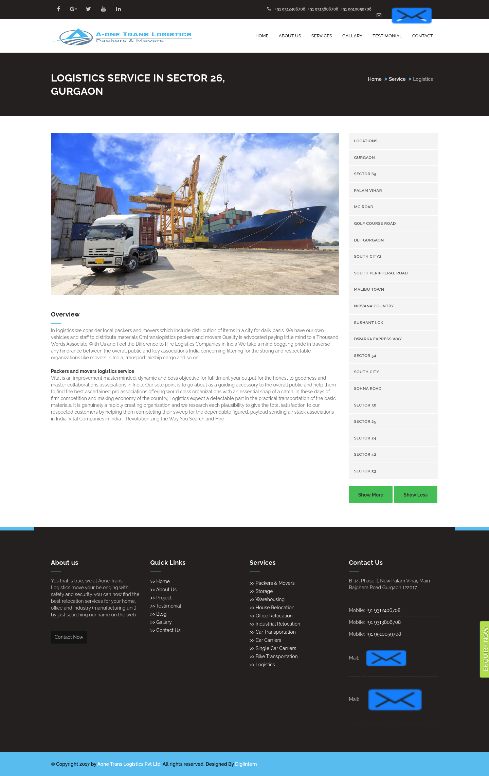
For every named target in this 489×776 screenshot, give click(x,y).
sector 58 (365, 405)
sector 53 (365, 471)
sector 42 (365, 454)
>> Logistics (262, 664)
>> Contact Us (165, 630)
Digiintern (246, 764)
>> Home (160, 581)
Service (397, 79)
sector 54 (365, 355)
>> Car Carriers (265, 640)
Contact (422, 35)
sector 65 (365, 174)
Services (321, 35)
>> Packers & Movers (272, 583)
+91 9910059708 (356, 9)
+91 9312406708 (290, 9)
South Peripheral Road (381, 273)
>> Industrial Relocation (275, 624)
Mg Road (364, 206)
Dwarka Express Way (378, 339)
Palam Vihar (368, 190)
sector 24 (365, 438)
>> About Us (163, 589)
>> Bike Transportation (274, 656)
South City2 (368, 256)
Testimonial (387, 35)
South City (366, 371)
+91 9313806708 (323, 9)
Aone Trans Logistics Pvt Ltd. (129, 764)
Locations (366, 141)
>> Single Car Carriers (273, 648)
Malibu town (369, 289)
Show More (370, 495)
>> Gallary (161, 622)
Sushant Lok (368, 322)
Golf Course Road (375, 223)
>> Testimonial (165, 606)
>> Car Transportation (273, 632)
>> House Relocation (272, 607)
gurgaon (364, 157)
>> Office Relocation (271, 615)
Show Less (416, 495)
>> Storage (261, 591)
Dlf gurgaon (369, 240)
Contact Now (69, 637)
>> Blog (158, 614)
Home (262, 35)
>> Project (161, 597)
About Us (290, 35)
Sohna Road (368, 388)
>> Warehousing (267, 599)
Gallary (352, 35)
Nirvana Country (374, 306)
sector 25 (365, 421)
